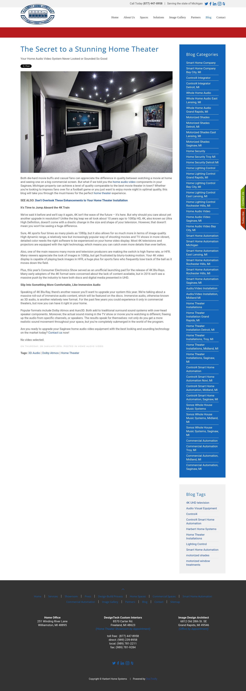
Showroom (71, 596)
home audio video (124, 182)
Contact (221, 17)
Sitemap (175, 601)
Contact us (55, 332)
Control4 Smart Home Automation (200, 521)
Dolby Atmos (50, 353)
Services (53, 596)
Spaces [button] (144, 17)
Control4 (191, 514)
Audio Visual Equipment (201, 508)
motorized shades (197, 555)
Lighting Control (196, 544)
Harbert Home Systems (201, 529)
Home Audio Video (90, 346)
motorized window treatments (198, 562)
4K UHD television (197, 502)
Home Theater (70, 353)
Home (115, 17)
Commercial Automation (80, 601)
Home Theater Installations (195, 536)
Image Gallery (177, 17)
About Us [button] (129, 17)
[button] (123, 589)
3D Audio (34, 353)
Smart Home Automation (202, 549)
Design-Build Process (110, 596)
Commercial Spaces (164, 596)
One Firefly (151, 678)
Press (88, 596)
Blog (208, 17)
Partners (196, 17)
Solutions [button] (158, 17)
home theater (102, 193)
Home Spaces (138, 596)
